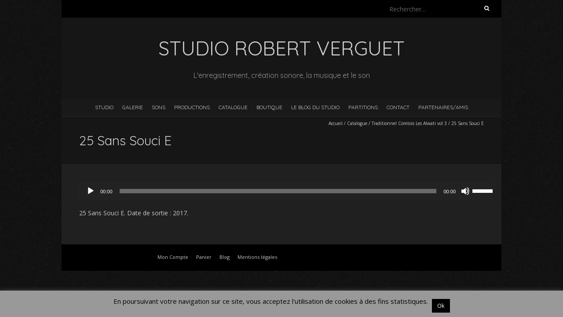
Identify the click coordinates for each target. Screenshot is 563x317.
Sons (158, 107)
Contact (398, 107)
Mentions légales (257, 257)
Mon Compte (172, 257)
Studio (104, 107)
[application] (290, 191)
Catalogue (233, 107)
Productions (192, 107)
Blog (224, 257)
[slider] (278, 191)
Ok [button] (441, 306)
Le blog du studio (315, 107)
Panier (204, 257)
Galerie (132, 107)
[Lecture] (90, 191)
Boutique (269, 107)
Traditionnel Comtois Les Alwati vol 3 (409, 123)
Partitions (363, 107)
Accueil (336, 123)
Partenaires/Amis (443, 107)
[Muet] (465, 191)
